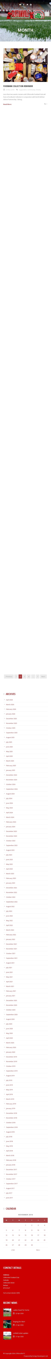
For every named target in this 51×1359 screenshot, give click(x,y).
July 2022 (9, 911)
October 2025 (10, 728)
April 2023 (9, 869)
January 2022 (10, 939)
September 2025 (11, 733)
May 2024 (9, 808)
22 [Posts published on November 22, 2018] (25, 1240)
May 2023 (9, 864)
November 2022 (11, 892)
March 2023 (10, 874)
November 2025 (11, 723)
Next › (43, 676)
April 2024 (9, 812)
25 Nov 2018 (10, 90)
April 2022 (9, 925)
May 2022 (9, 921)
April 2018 (9, 1151)
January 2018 (10, 1165)
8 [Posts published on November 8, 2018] (25, 1230)
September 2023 (11, 845)
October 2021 (10, 953)
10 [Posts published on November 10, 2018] (38, 1230)
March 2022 (10, 930)
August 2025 (10, 737)
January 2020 (10, 1052)
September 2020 (11, 1014)
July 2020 (9, 1024)
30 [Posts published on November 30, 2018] (32, 1245)
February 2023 (11, 878)
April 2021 (9, 982)
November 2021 (11, 949)
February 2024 (11, 822)
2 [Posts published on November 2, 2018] (31, 1225)
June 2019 (9, 1085)
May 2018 (9, 1146)
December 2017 (11, 1169)
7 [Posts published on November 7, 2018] (19, 1230)
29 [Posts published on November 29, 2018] (25, 1245)
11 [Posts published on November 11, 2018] (44, 1230)
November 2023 (11, 836)
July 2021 (9, 967)
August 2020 (10, 1019)
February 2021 (11, 991)
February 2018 (11, 1160)
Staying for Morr (19, 1322)
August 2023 (10, 850)
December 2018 (11, 1113)
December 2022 (11, 888)
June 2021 (9, 972)
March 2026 (10, 704)
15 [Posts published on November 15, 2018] (25, 1235)
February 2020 (11, 1047)
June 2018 (9, 1141)
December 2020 (11, 1000)
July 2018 (9, 1137)
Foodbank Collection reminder (18, 86)
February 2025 (11, 766)
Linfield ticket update (20, 1333)
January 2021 (10, 996)
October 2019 (10, 1066)
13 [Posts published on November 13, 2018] (13, 1235)
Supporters (23, 90)
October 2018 (10, 1123)
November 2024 (11, 780)
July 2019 (9, 1080)
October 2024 (10, 784)
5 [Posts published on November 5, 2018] (6, 1230)
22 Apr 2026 (19, 1313)
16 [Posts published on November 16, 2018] (32, 1235)
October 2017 (10, 1179)
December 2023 (11, 831)
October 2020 (10, 1010)
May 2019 (9, 1090)
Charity (38, 90)
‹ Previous (8, 676)
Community (31, 90)
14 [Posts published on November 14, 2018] (19, 1235)
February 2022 (11, 935)
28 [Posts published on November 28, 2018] (19, 1245)
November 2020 (11, 1005)
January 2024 (10, 827)
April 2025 (9, 756)
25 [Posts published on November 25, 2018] (44, 1240)
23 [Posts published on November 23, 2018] (32, 1240)
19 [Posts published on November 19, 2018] (6, 1240)
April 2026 (9, 700)
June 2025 (9, 747)
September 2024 (11, 789)
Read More (7, 104)
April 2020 (9, 1038)
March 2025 (10, 761)
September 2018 (11, 1127)
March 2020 (10, 1043)
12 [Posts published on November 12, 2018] (6, 1235)
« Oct (13, 1250)
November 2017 (11, 1174)
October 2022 (10, 897)
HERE (18, 1293)
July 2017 (9, 1193)
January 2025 (10, 770)
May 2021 (9, 977)
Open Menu (47, 14)
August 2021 (10, 963)
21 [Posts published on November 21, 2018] (19, 1240)
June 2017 (9, 1198)
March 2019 (10, 1099)
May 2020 (9, 1033)
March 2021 (10, 986)
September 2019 (11, 1071)
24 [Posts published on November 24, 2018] (38, 1240)
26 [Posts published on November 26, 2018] (6, 1245)
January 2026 (10, 714)
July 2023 (9, 855)
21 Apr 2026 (19, 1325)
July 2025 (9, 742)
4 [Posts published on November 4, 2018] (44, 1225)
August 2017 (10, 1188)
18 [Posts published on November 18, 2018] (44, 1235)
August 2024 (10, 794)
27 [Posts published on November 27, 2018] (13, 1245)
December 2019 (11, 1057)
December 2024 (11, 775)
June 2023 (9, 859)
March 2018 (10, 1155)
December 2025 (11, 719)
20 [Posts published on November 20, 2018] (13, 1240)
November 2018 (11, 1118)
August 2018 (10, 1132)
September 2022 (11, 902)
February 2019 (11, 1104)
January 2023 (10, 883)
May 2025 (9, 751)
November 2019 (11, 1061)
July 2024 (9, 798)
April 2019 (9, 1094)
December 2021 (11, 944)
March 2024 (10, 817)
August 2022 (10, 906)
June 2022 (9, 916)
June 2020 (9, 1029)
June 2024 (9, 803)
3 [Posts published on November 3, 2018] (38, 1225)
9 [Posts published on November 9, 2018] (31, 1230)
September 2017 (11, 1184)
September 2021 (11, 958)
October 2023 (10, 841)
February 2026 (11, 709)
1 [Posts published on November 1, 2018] (25, 1225)
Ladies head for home (21, 1310)
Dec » (38, 1250)
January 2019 (10, 1108)
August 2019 (10, 1076)
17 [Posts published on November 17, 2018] (38, 1235)
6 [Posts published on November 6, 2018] (12, 1230)
